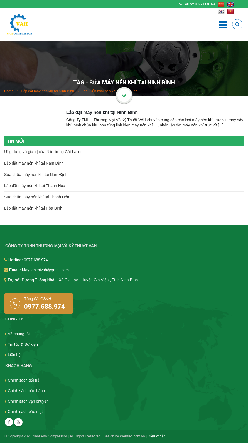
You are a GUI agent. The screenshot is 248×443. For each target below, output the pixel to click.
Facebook (9, 422)
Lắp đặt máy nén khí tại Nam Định (33, 163)
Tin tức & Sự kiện (23, 344)
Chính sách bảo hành (26, 391)
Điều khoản (157, 436)
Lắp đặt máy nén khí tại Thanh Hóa (34, 185)
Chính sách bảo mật (25, 411)
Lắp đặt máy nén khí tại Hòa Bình (33, 208)
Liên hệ (14, 354)
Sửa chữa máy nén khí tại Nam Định (36, 174)
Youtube (18, 422)
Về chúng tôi (19, 334)
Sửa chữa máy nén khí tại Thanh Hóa (36, 197)
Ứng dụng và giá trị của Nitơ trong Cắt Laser (43, 152)
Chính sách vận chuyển (28, 401)
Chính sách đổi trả (24, 380)
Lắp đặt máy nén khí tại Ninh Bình (102, 112)
